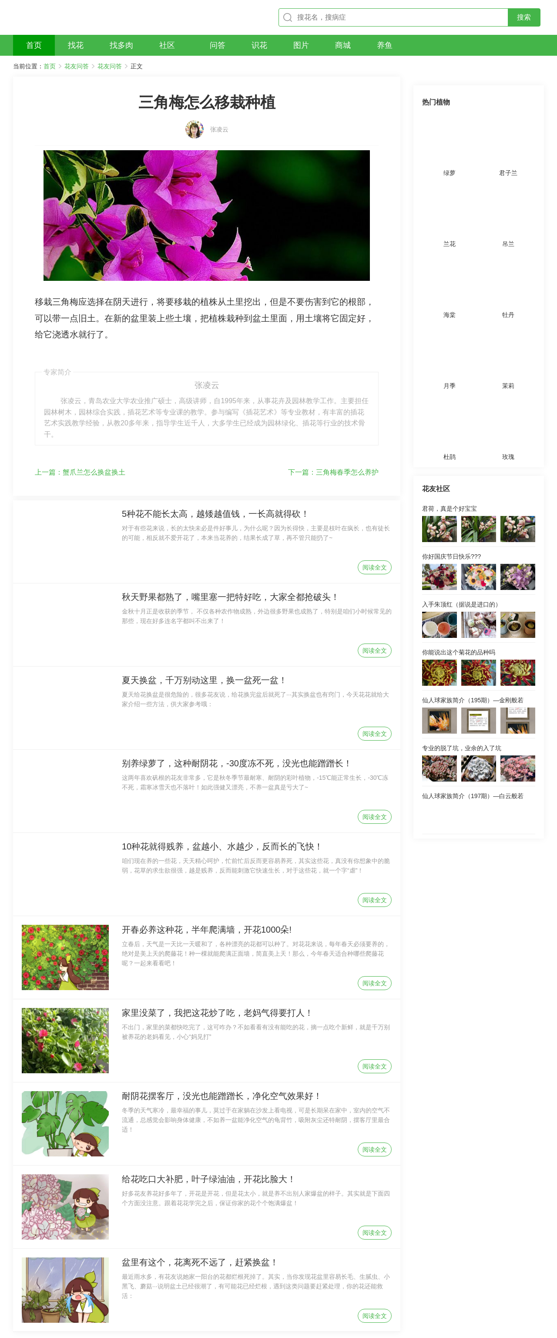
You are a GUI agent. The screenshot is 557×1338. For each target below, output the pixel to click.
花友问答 (76, 66)
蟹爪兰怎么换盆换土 (80, 428)
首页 (50, 66)
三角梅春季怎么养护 (333, 428)
